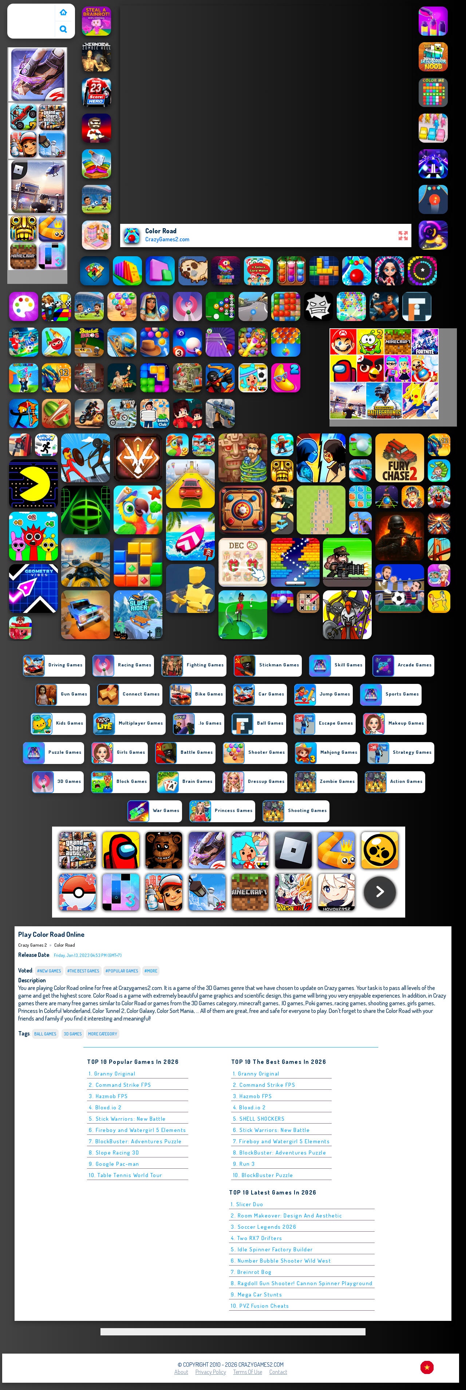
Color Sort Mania (175, 1010)
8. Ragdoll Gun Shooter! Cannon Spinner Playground (302, 1283)
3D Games (73, 1034)
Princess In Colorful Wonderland (54, 1010)
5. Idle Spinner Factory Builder (272, 1249)
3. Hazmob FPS (108, 1096)
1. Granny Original (112, 1073)
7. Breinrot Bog (251, 1271)
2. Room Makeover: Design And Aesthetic (286, 1215)
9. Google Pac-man (114, 1163)
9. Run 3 (244, 1163)
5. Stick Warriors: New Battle (127, 1118)
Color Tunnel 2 (108, 1010)
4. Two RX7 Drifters (257, 1238)
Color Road (64, 945)
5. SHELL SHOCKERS (259, 1118)
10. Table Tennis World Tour (125, 1175)
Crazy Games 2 (27, 8)
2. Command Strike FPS (120, 1084)
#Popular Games (122, 971)
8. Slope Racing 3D (114, 1152)
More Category (102, 1034)
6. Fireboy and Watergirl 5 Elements (137, 1129)
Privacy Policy (211, 1371)
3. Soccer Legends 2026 (263, 1226)
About (181, 1371)
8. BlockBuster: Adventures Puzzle (280, 1152)
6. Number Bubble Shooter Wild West (281, 1260)
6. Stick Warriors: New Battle (271, 1129)
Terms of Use (247, 1371)
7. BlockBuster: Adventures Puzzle (135, 1141)
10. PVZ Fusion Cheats (260, 1305)
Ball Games (45, 1034)
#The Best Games (83, 971)
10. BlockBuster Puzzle (263, 1175)
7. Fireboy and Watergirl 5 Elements (281, 1141)
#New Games (49, 971)
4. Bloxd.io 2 (105, 1107)
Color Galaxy (141, 1010)
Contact (278, 1371)
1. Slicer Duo (247, 1204)
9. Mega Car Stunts (256, 1294)
